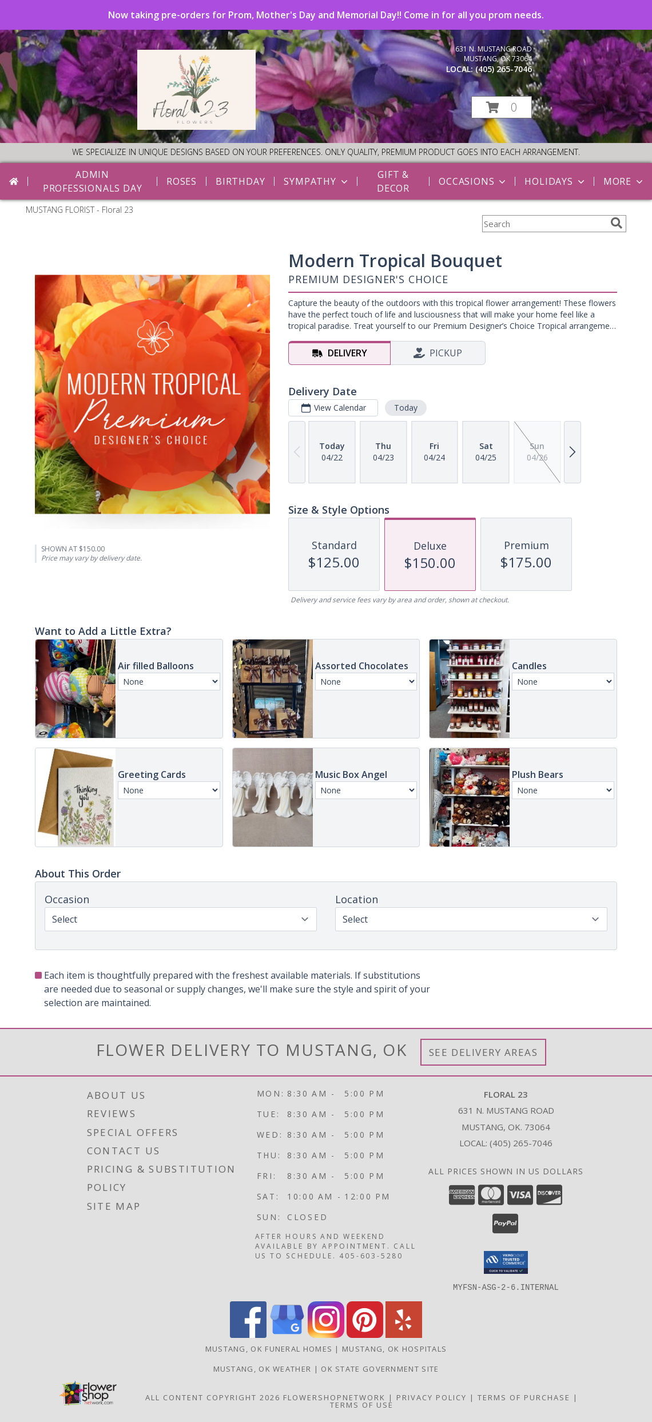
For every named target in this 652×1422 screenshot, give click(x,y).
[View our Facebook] (248, 1334)
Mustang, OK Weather (262, 1368)
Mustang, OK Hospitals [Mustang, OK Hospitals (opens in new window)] (394, 1348)
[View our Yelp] (403, 1334)
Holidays (555, 181)
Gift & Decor (393, 181)
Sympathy (316, 181)
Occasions (473, 181)
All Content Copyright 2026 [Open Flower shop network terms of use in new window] (212, 1397)
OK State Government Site (380, 1368)
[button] (501, 107)
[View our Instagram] (326, 1334)
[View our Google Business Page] (287, 1334)
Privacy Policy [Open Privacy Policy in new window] (431, 1397)
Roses (181, 181)
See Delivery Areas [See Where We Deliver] (483, 1052)
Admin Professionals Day (92, 181)
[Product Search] (544, 224)
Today (406, 407)
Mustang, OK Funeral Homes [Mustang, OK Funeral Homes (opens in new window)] (269, 1348)
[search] (616, 223)
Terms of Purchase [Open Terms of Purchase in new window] (524, 1397)
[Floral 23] (196, 126)
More (624, 181)
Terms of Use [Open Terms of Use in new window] (361, 1404)
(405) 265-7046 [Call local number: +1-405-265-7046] (503, 68)
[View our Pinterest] (365, 1334)
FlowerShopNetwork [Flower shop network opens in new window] (334, 1397)
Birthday (240, 181)
